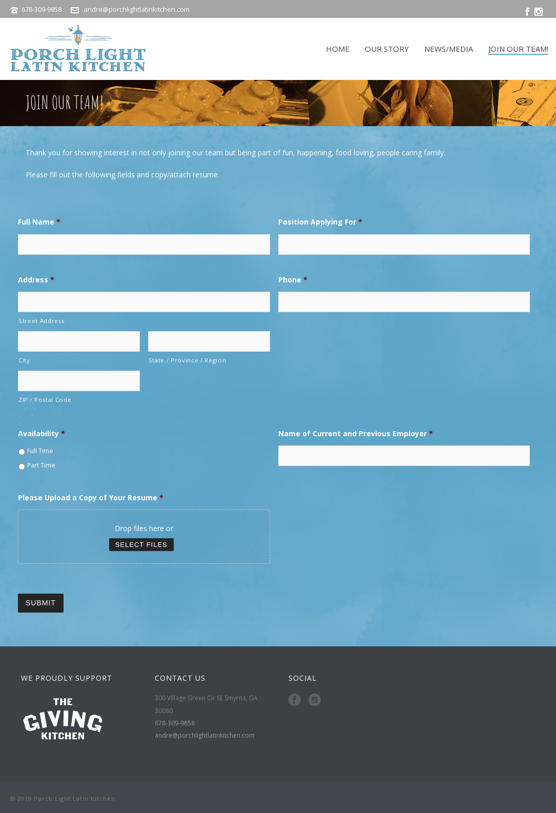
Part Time (41, 465)
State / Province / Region (187, 360)
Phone (292, 279)
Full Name (39, 222)
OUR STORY (387, 49)
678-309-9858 (42, 9)
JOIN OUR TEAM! (518, 49)
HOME (337, 49)
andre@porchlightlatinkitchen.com (137, 9)
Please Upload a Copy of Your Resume (90, 497)
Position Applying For (320, 222)
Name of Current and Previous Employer (355, 433)
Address (36, 279)
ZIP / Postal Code (44, 399)
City (24, 360)
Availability (41, 433)
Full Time (40, 450)
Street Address (41, 320)
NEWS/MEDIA (448, 49)
